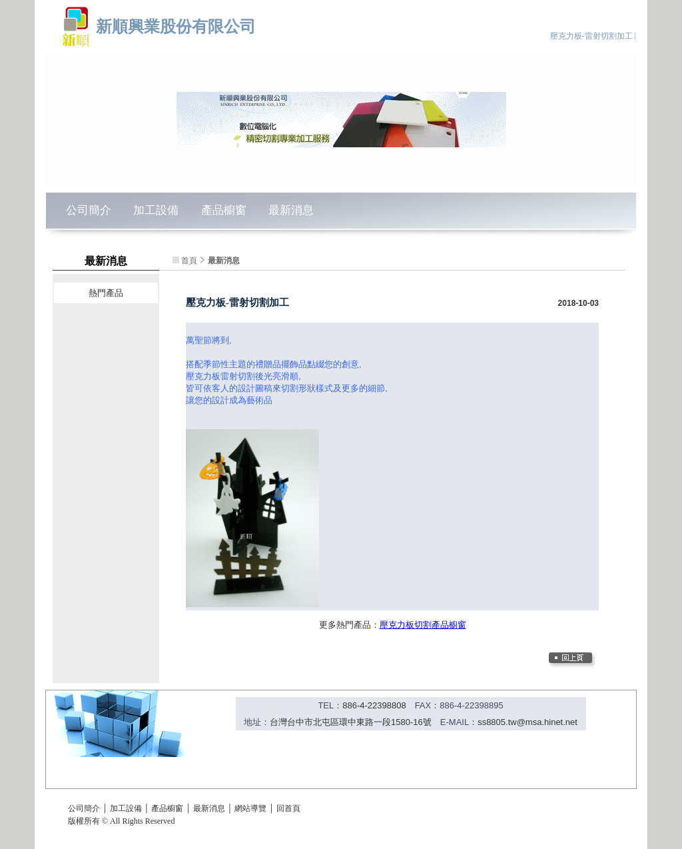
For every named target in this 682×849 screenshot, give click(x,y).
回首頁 (288, 808)
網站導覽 (250, 808)
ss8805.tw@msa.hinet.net (527, 722)
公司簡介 (88, 210)
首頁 (189, 260)
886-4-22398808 (374, 705)
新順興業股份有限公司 (176, 26)
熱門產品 (106, 293)
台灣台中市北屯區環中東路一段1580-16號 (351, 722)
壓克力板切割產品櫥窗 (423, 625)
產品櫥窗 (223, 210)
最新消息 (291, 210)
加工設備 (155, 210)
